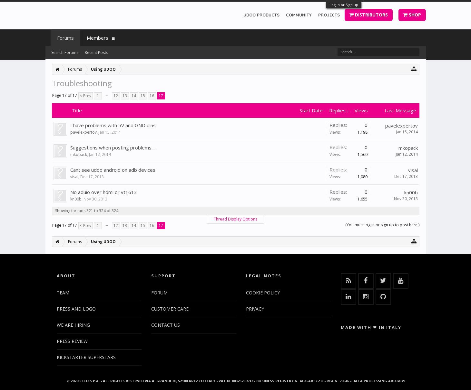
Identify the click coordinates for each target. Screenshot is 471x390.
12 (115, 95)
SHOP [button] (412, 15)
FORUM (159, 293)
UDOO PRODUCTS (261, 14)
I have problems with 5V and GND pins (113, 125)
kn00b (76, 199)
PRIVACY (255, 309)
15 (143, 95)
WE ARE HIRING (73, 325)
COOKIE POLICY (263, 293)
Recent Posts (96, 52)
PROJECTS (329, 14)
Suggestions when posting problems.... (112, 147)
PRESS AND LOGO (76, 309)
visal (74, 177)
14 (134, 95)
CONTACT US (165, 325)
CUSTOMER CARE (170, 309)
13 (125, 95)
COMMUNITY (299, 14)
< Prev (85, 95)
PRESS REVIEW (72, 341)
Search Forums (64, 52)
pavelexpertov (83, 132)
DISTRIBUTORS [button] (368, 15)
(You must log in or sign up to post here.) (382, 225)
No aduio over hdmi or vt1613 (103, 192)
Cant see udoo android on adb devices (112, 170)
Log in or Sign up (343, 4)
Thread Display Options (235, 219)
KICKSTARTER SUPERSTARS (86, 357)
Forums (65, 38)
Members (97, 38)
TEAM (63, 293)
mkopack (78, 154)
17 (161, 95)
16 (152, 95)
